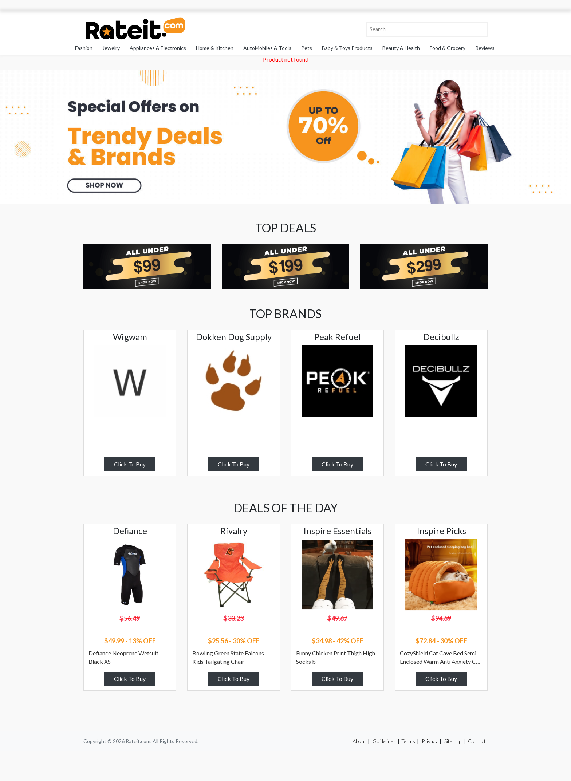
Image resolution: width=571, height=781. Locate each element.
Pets (306, 48)
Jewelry (111, 48)
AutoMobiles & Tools (267, 48)
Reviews (485, 48)
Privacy (430, 741)
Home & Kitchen (214, 48)
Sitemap (452, 741)
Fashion (83, 48)
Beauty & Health (401, 48)
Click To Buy (130, 464)
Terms (408, 741)
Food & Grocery (447, 48)
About (359, 741)
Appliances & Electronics (158, 48)
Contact (477, 741)
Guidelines (384, 741)
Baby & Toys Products (347, 48)
